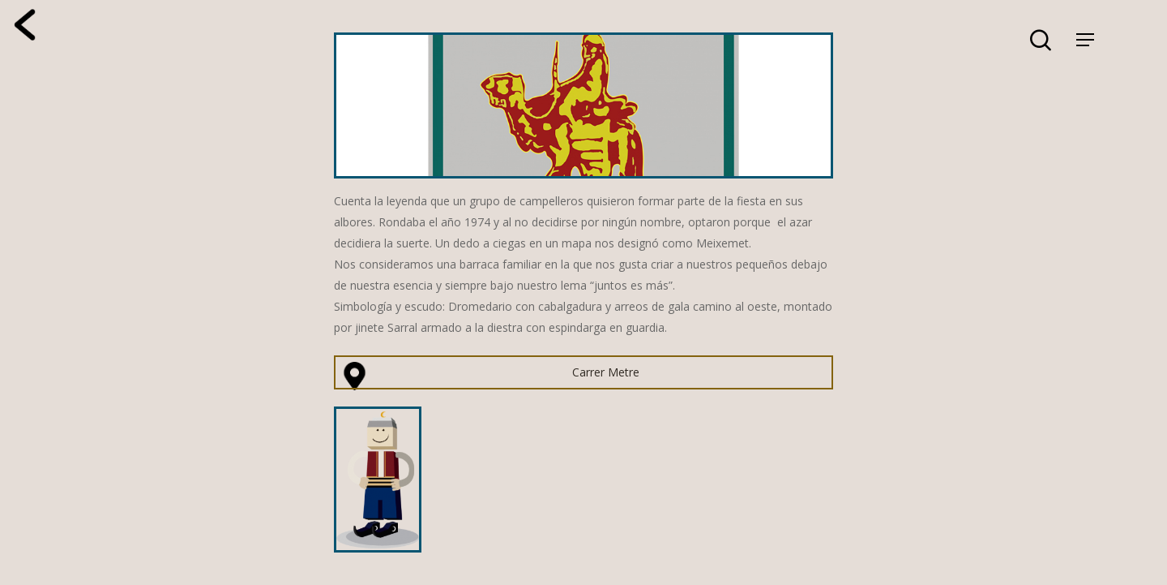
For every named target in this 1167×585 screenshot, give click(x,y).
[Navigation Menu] (1085, 40)
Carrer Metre (605, 372)
